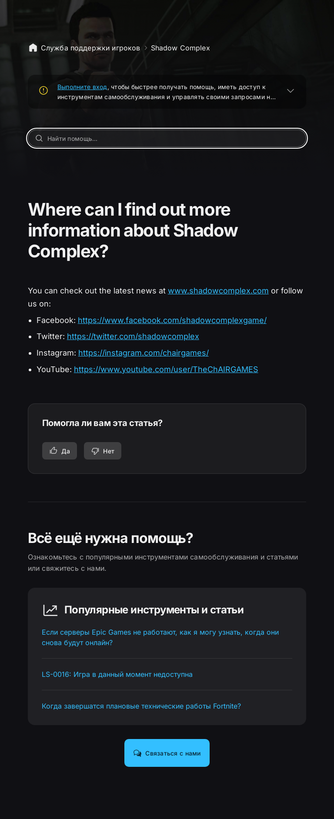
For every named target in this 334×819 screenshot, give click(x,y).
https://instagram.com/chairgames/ (143, 352)
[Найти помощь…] (167, 138)
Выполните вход (82, 86)
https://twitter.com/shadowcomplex (133, 336)
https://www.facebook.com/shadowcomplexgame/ (172, 320)
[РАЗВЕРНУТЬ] (290, 90)
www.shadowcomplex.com (218, 290)
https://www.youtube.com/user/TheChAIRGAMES (166, 369)
